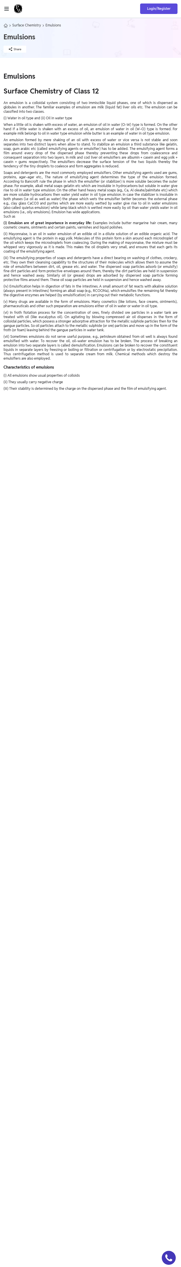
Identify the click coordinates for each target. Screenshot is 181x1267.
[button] (169, 1258)
